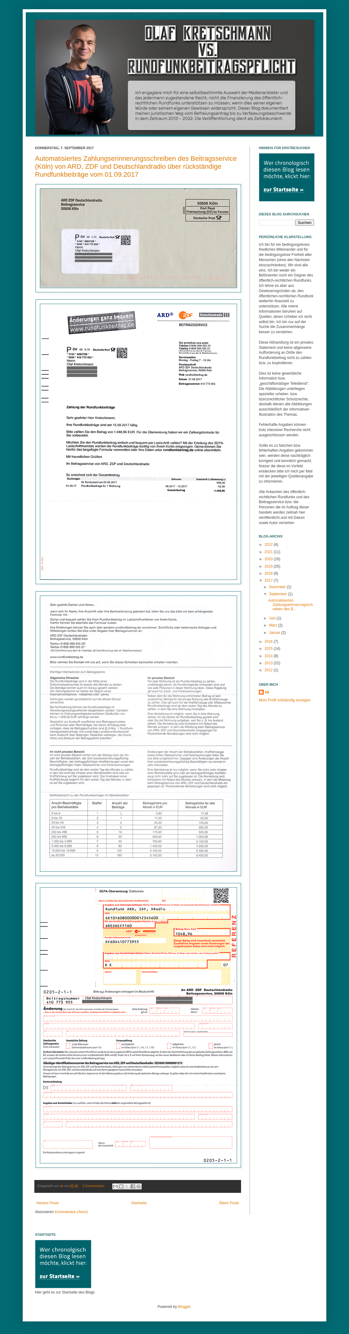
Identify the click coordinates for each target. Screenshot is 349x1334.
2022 (269, 544)
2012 (269, 670)
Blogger (184, 1307)
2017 (269, 580)
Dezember (278, 587)
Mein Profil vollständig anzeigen (285, 700)
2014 (269, 656)
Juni (273, 618)
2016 (269, 641)
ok (267, 692)
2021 (269, 552)
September (278, 594)
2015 (269, 648)
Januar (275, 632)
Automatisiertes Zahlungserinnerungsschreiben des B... (290, 604)
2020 (269, 559)
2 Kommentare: (94, 1186)
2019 (269, 566)
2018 (269, 573)
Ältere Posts (229, 1203)
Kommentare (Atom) (71, 1212)
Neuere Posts (47, 1203)
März (273, 625)
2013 (269, 663)
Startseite (139, 1203)
